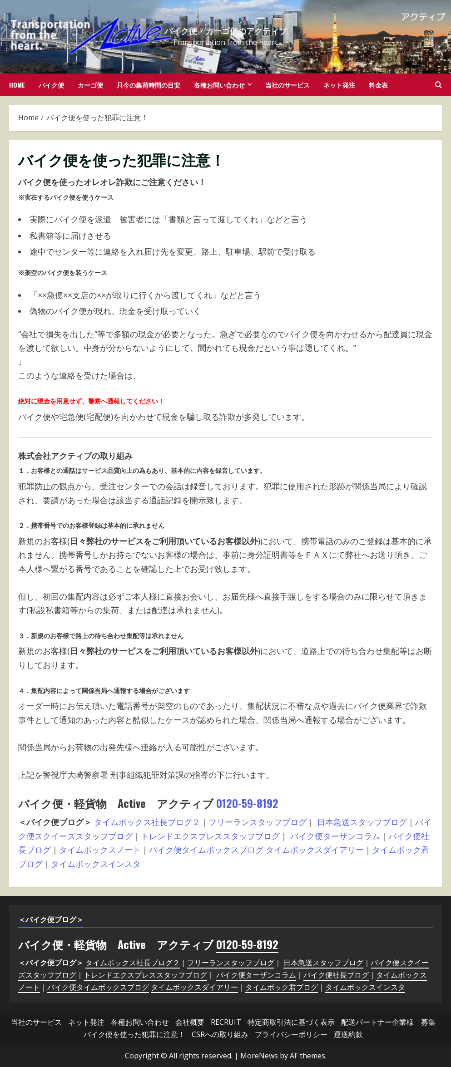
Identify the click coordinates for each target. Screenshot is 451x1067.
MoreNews (259, 1056)
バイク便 (51, 84)
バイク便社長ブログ (336, 975)
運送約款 (348, 1034)
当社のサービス (287, 84)
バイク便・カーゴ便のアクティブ (225, 30)
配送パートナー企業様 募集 (388, 1022)
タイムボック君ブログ (281, 987)
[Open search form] (438, 84)
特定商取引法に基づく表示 (291, 1022)
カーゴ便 (90, 84)
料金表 (378, 84)
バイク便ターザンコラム (335, 836)
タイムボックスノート (100, 849)
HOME (17, 84)
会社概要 (189, 1022)
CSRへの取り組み (220, 1034)
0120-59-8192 (247, 803)
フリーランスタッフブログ (257, 821)
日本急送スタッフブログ (362, 821)
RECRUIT (226, 1022)
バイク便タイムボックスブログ (206, 849)
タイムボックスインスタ (96, 863)
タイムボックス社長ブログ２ (147, 821)
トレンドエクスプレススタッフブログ (210, 836)
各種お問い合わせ (219, 84)
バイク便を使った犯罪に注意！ (134, 1034)
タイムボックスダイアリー (315, 849)
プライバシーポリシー (291, 1034)
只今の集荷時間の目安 (148, 84)
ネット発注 (339, 84)
